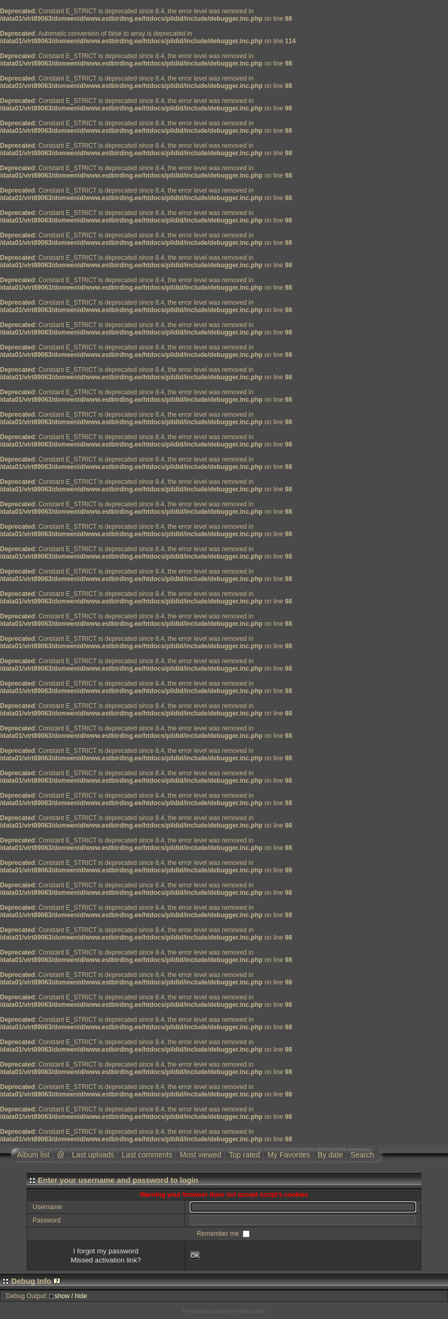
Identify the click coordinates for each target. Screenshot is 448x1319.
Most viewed (200, 1154)
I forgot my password (105, 1251)
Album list (33, 1154)
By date (330, 1154)
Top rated (244, 1154)
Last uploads (93, 1154)
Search (362, 1154)
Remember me (219, 1233)
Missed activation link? (105, 1260)
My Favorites (288, 1154)
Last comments (147, 1154)
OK (195, 1255)
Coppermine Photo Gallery (237, 1311)
